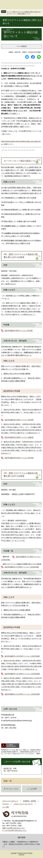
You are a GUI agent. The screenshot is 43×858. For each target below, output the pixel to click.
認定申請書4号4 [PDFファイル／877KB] (19, 458)
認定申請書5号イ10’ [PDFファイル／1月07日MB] (22, 656)
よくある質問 (32, 789)
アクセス (5, 804)
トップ (9, 12)
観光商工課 (8, 768)
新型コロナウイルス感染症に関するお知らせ (26, 12)
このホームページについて (23, 804)
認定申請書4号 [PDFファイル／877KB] (19, 331)
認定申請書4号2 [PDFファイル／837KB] (19, 420)
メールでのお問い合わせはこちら (14, 830)
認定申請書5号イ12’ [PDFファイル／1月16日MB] (22, 694)
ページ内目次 (21, 46)
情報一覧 (7, 781)
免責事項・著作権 (29, 801)
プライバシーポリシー (10, 801)
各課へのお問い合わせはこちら (13, 828)
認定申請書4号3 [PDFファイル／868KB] (19, 437)
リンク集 (5, 807)
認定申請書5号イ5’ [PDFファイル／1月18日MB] (22, 567)
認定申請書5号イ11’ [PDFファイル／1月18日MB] (22, 674)
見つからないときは (11, 789)
